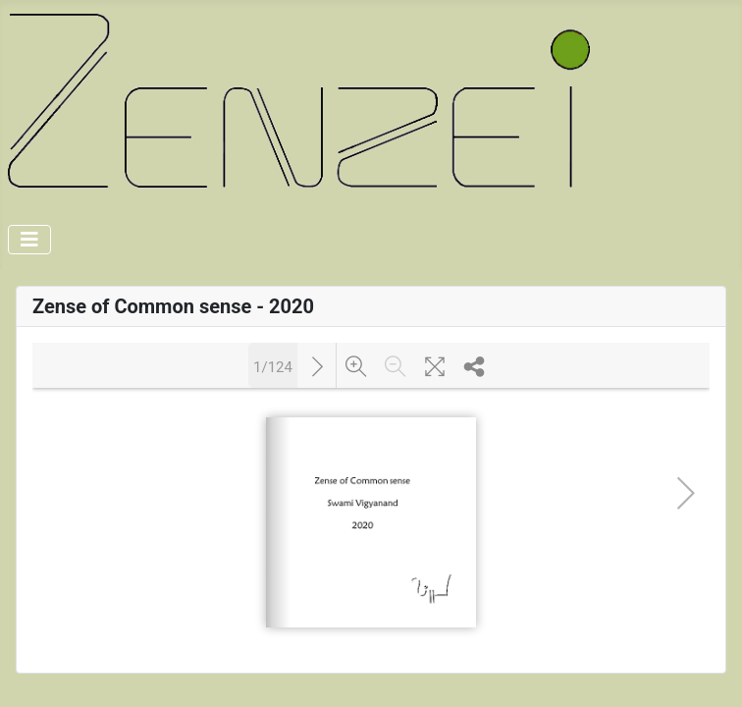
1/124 (272, 365)
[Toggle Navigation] (29, 239)
